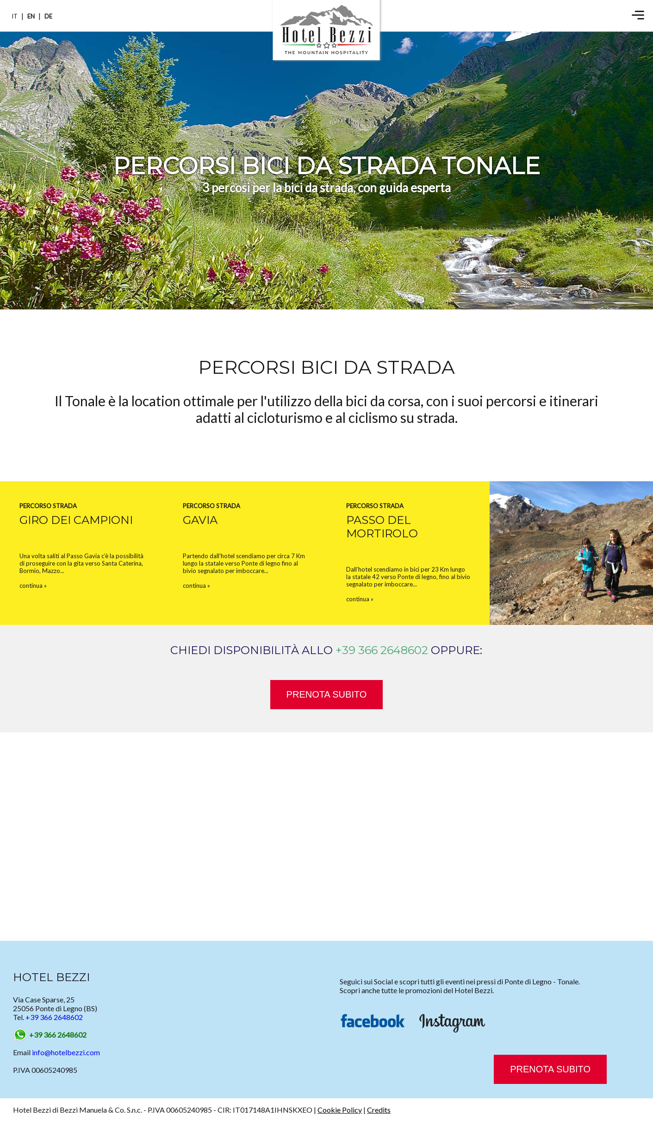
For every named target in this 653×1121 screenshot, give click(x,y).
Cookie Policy (339, 1109)
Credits (379, 1109)
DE (48, 16)
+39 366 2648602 (382, 650)
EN (31, 16)
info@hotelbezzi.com (66, 1052)
